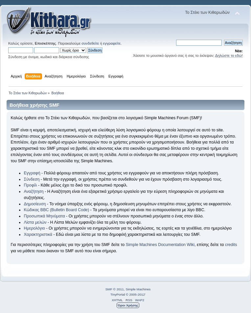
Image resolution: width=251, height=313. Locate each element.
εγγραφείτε (112, 43)
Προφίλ (30, 185)
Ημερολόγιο (34, 228)
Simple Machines (138, 289)
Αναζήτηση (33, 191)
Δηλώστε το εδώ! (229, 55)
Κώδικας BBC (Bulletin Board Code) (56, 210)
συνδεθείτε (90, 43)
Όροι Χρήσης (128, 305)
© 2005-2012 (135, 294)
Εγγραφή (32, 173)
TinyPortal (117, 294)
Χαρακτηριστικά (38, 234)
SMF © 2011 (114, 289)
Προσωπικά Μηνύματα (44, 216)
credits (231, 244)
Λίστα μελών (35, 222)
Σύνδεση (31, 179)
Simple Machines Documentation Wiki (160, 244)
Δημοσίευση (35, 204)
